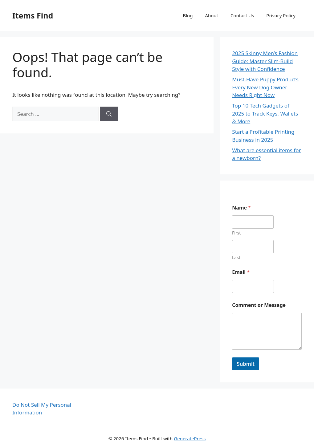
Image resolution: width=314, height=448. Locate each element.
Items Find (32, 15)
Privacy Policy (281, 15)
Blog (188, 15)
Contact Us (242, 15)
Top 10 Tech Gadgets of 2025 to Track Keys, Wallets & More (265, 113)
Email (241, 272)
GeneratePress (190, 438)
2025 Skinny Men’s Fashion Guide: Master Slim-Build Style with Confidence (265, 61)
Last (236, 257)
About (211, 15)
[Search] (109, 114)
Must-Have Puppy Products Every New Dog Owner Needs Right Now (265, 87)
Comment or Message (259, 305)
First (236, 232)
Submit (246, 363)
